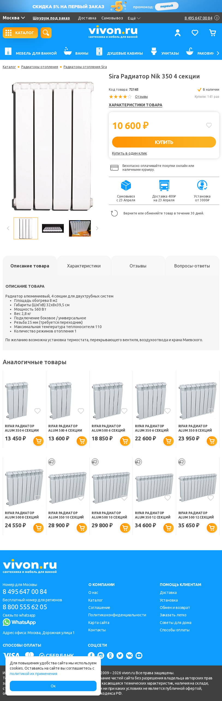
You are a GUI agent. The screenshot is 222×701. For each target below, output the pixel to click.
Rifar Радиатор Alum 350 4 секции (21, 428)
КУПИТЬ (164, 142)
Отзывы (141, 96)
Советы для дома (176, 622)
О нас (93, 592)
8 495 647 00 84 (27, 591)
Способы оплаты (175, 630)
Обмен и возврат (175, 607)
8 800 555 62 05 (27, 607)
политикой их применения (33, 673)
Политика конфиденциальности (117, 615)
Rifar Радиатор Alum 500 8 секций (21, 515)
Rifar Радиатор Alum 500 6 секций (108, 428)
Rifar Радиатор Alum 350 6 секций (152, 428)
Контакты (97, 630)
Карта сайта (98, 622)
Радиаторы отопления (39, 67)
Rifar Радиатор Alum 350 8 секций (195, 428)
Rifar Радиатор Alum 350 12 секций (152, 515)
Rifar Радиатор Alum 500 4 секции (65, 428)
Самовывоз (112, 18)
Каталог (9, 67)
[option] (52, 146)
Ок (53, 686)
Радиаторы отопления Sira (85, 67)
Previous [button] (8, 228)
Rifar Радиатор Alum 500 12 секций (196, 515)
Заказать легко (173, 615)
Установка (169, 600)
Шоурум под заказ (51, 18)
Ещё (134, 18)
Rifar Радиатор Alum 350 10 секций (66, 515)
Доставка (87, 18)
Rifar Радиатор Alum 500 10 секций (109, 515)
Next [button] (96, 228)
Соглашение (99, 607)
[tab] (30, 266)
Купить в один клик (129, 153)
